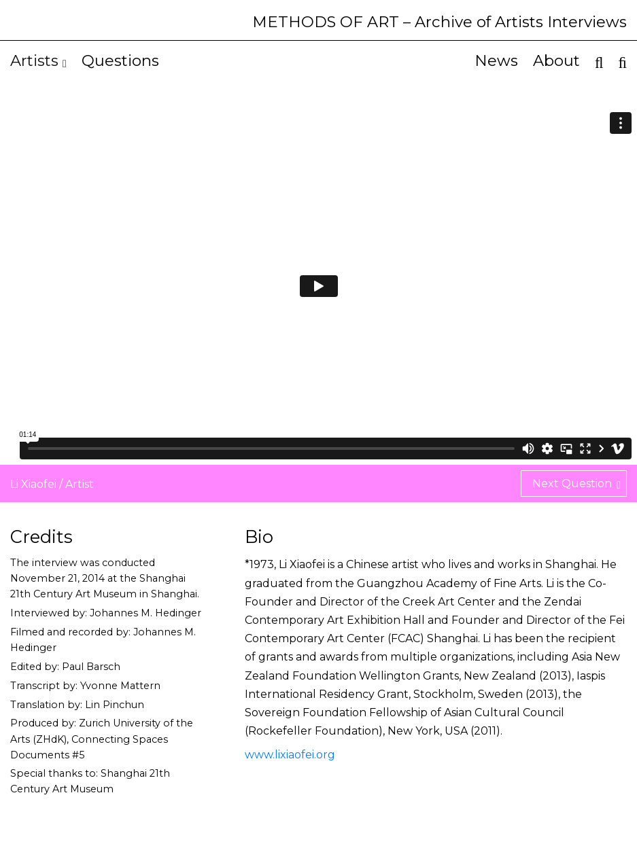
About (556, 60)
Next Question (576, 484)
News (496, 60)
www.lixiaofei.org (290, 754)
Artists (38, 60)
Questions (120, 60)
